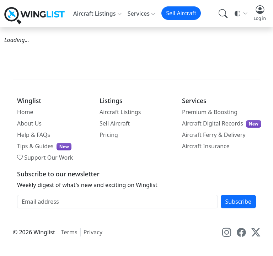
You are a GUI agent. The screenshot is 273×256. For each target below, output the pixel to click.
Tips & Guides (44, 146)
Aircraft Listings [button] (94, 13)
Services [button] (139, 13)
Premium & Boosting (209, 112)
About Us (29, 123)
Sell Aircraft (181, 13)
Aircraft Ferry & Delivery (214, 135)
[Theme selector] (240, 13)
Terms (69, 232)
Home (25, 112)
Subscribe (238, 202)
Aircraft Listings (120, 112)
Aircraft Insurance (206, 146)
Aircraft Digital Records (221, 123)
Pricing (109, 135)
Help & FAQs (33, 135)
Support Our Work (45, 157)
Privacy (93, 232)
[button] (260, 13)
